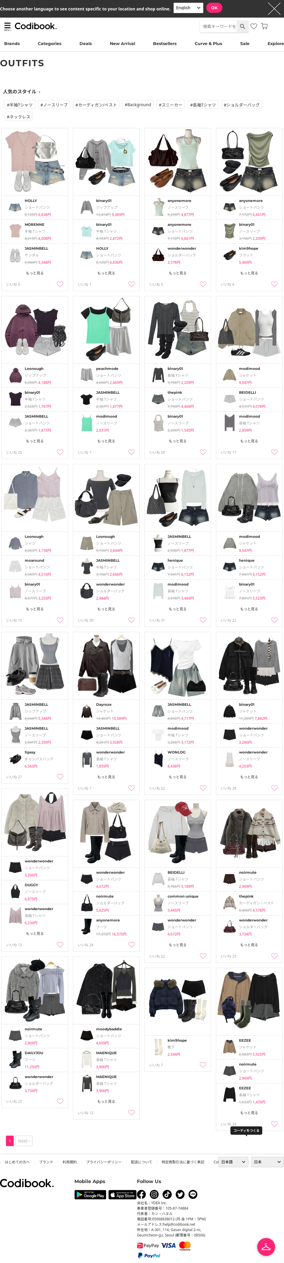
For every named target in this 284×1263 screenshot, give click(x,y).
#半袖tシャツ (20, 105)
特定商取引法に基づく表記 (182, 1162)
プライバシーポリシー (104, 1162)
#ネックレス (18, 117)
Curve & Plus (208, 43)
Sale (244, 43)
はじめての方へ (17, 1162)
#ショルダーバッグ (242, 105)
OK (214, 7)
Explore (276, 43)
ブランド (46, 1162)
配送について (141, 1162)
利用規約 (70, 1162)
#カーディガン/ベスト (96, 105)
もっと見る (35, 273)
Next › (24, 1141)
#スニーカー (170, 105)
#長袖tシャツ (203, 105)
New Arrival (122, 43)
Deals (85, 43)
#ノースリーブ (54, 105)
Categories (49, 43)
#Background (138, 104)
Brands (12, 43)
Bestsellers (165, 43)
